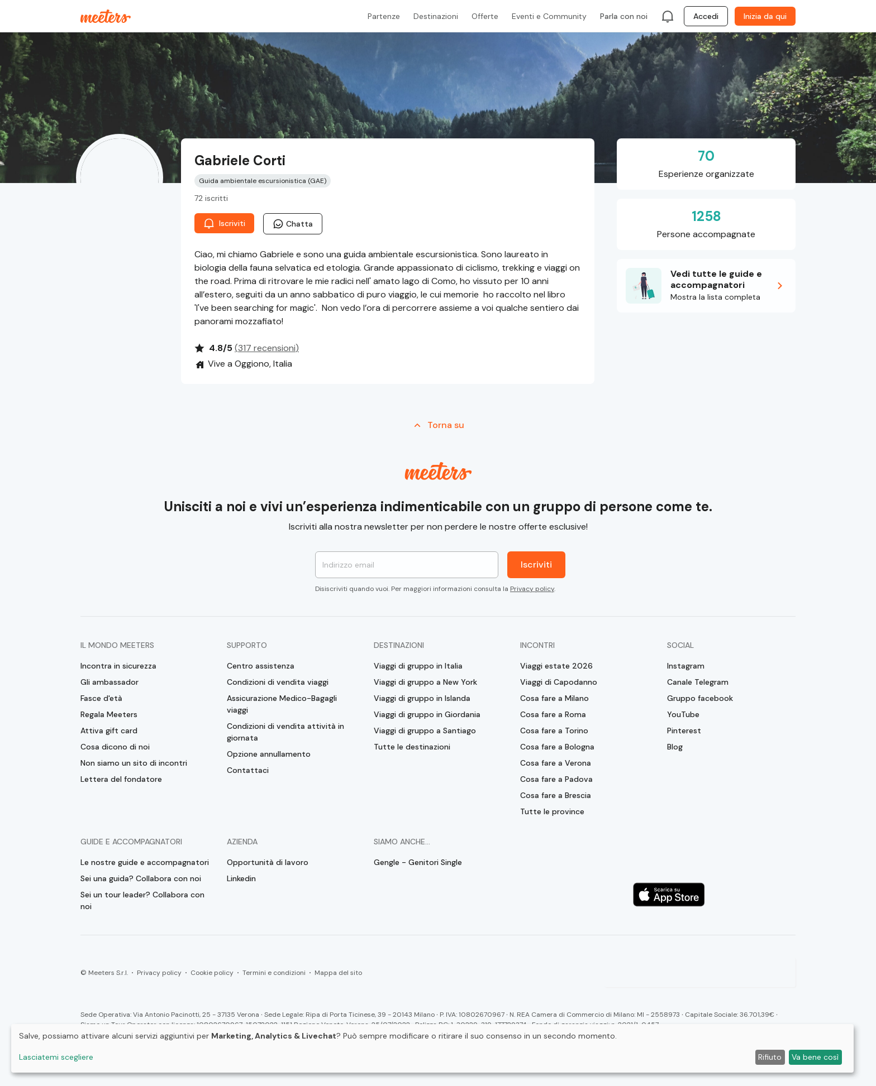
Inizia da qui (765, 16)
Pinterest (684, 730)
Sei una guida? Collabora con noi (140, 878)
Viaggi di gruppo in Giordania (427, 714)
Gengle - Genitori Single (418, 862)
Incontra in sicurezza (118, 666)
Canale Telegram (698, 682)
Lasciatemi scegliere (56, 1057)
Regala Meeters (108, 714)
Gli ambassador (109, 682)
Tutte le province (552, 811)
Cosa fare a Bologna (557, 747)
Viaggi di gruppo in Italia (418, 666)
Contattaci (248, 770)
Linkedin (241, 878)
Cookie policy (212, 972)
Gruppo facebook (700, 698)
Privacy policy (532, 588)
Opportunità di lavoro (267, 862)
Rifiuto (770, 1057)
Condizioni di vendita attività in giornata (285, 732)
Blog (675, 747)
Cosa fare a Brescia (555, 795)
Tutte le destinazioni (412, 747)
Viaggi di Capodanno (558, 682)
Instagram (685, 666)
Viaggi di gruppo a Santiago (425, 730)
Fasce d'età (101, 698)
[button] (706, 286)
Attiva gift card (108, 730)
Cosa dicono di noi (115, 747)
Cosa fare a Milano (554, 698)
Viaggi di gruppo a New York (425, 682)
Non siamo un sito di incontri (133, 763)
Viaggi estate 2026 (556, 666)
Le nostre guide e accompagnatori (144, 862)
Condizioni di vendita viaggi (277, 682)
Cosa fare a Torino (554, 730)
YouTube (683, 714)
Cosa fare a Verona (555, 763)
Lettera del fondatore (121, 779)
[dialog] (432, 1048)
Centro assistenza (260, 666)
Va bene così (815, 1057)
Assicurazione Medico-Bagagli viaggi (282, 704)
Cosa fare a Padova (556, 779)
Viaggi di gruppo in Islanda (422, 698)
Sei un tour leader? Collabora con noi (142, 900)
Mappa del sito (338, 972)
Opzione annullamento (269, 754)
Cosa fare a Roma (553, 714)
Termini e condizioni (274, 972)
